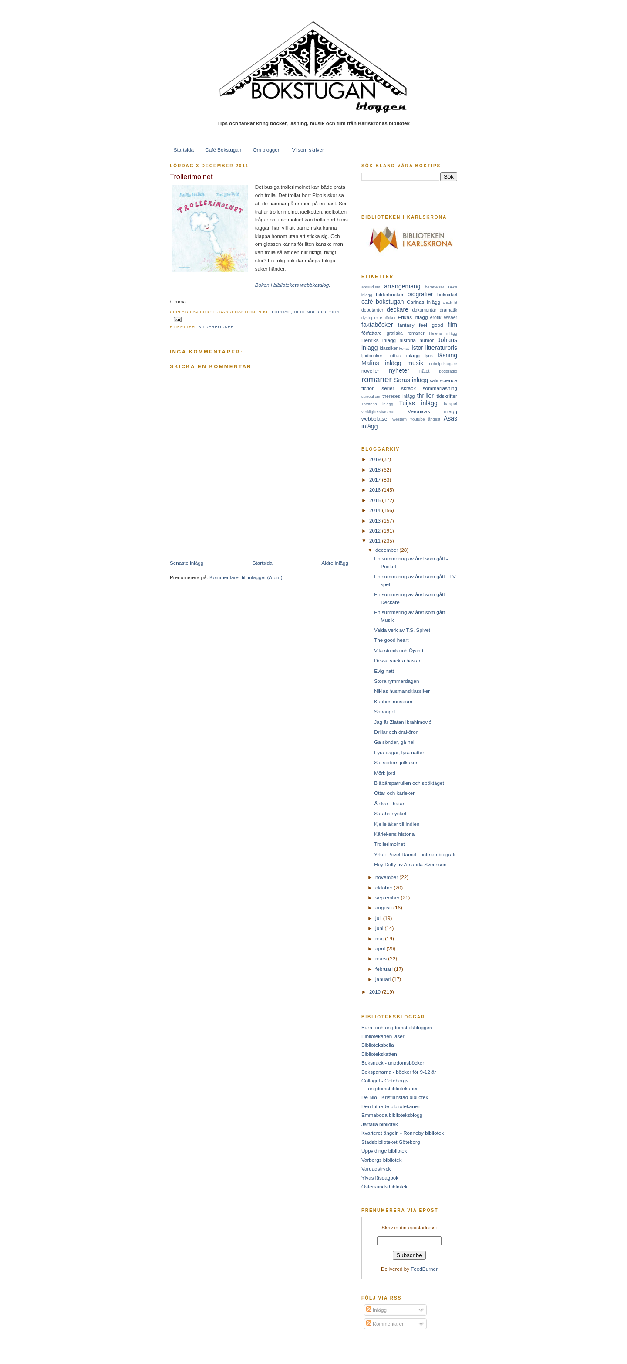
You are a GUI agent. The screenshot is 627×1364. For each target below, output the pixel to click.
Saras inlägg (411, 380)
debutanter (372, 309)
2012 (375, 530)
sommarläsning (440, 388)
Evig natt (384, 671)
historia (407, 340)
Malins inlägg (381, 363)
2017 (375, 479)
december (387, 550)
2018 (375, 469)
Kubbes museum (393, 701)
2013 (375, 520)
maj (380, 938)
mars (381, 958)
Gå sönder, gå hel (394, 742)
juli (379, 918)
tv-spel (450, 403)
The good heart (391, 640)
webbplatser (375, 418)
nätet (424, 370)
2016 (375, 489)
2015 (375, 500)
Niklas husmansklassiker (402, 691)
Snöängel (384, 711)
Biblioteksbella (377, 1045)
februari (384, 969)
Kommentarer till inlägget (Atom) (246, 577)
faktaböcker (377, 324)
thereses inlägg (398, 396)
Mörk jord (384, 773)
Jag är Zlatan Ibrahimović (402, 722)
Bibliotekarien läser (383, 1036)
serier (387, 388)
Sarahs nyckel (390, 813)
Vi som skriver (308, 150)
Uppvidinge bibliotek (384, 1151)
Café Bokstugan (223, 150)
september (388, 897)
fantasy (406, 325)
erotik (436, 317)
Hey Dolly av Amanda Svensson (410, 864)
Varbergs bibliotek (381, 1160)
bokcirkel (447, 294)
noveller (370, 370)
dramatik (448, 309)
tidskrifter (447, 396)
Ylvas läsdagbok (379, 1178)
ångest (434, 419)
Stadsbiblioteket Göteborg (390, 1142)
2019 (375, 459)
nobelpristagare (443, 364)
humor (426, 340)
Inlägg (376, 1310)
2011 (375, 540)
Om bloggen (267, 150)
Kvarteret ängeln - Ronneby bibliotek (402, 1133)
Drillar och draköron (396, 732)
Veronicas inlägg (432, 411)
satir (434, 380)
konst (404, 348)
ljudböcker (371, 355)
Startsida (184, 150)
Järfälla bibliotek (379, 1124)
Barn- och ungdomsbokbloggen (396, 1027)
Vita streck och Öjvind (398, 650)
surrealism (370, 396)
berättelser (434, 287)
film (452, 324)
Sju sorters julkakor (395, 762)
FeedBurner (424, 1269)
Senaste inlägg (186, 563)
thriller (425, 395)
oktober (384, 887)
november (387, 877)
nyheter (399, 370)
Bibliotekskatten (379, 1054)
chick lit (450, 302)
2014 (375, 510)
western (399, 419)
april (380, 948)
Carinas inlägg (423, 302)
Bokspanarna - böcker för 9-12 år (398, 1072)
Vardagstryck (376, 1168)
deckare (397, 309)
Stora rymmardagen (396, 681)
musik (415, 363)
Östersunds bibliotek (384, 1186)
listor (416, 347)
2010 (375, 991)
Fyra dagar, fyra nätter (399, 752)
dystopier (369, 318)
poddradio (448, 371)
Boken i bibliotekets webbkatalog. (292, 285)
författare (371, 333)
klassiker (389, 348)
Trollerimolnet (191, 176)
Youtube (417, 419)
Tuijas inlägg (418, 403)
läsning (447, 355)
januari (383, 979)
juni (379, 928)
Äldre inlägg (334, 563)
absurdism (370, 287)
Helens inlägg (443, 333)
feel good (431, 325)
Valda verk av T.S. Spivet (402, 630)
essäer (450, 317)
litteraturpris (441, 347)
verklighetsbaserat (377, 412)
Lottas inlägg (403, 355)
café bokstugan (382, 301)
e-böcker (388, 318)
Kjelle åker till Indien (396, 824)
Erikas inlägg (413, 317)
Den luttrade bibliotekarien (391, 1106)
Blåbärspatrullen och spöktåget (409, 783)
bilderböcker (216, 327)
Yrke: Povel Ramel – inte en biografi (414, 854)
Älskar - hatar (389, 803)
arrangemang (402, 286)
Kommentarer (385, 1324)
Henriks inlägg (378, 340)
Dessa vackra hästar (397, 660)
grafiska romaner (406, 333)
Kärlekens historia (394, 834)
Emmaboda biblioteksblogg (391, 1115)
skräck (408, 388)
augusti (384, 907)
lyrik (429, 355)
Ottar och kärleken (395, 793)
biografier (420, 294)
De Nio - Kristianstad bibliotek (394, 1097)
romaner (376, 379)
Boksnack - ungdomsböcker (392, 1062)
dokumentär (424, 309)
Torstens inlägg (377, 404)
